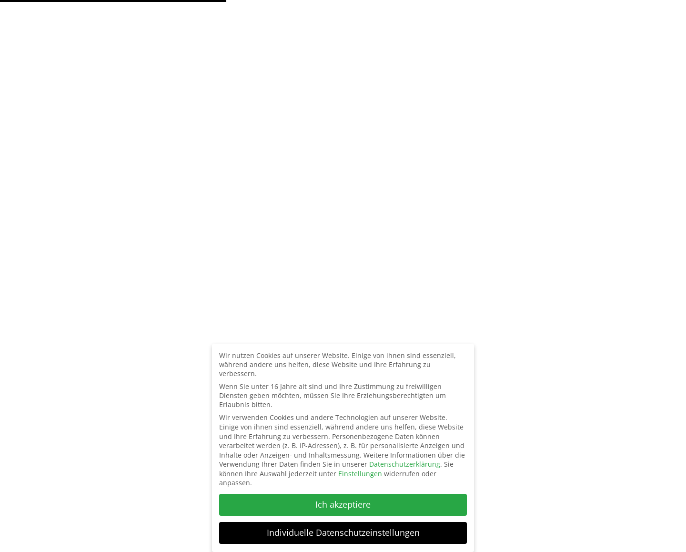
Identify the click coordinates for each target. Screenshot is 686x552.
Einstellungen (360, 473)
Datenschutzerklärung (404, 464)
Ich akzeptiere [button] (343, 504)
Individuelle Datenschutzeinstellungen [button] (343, 532)
